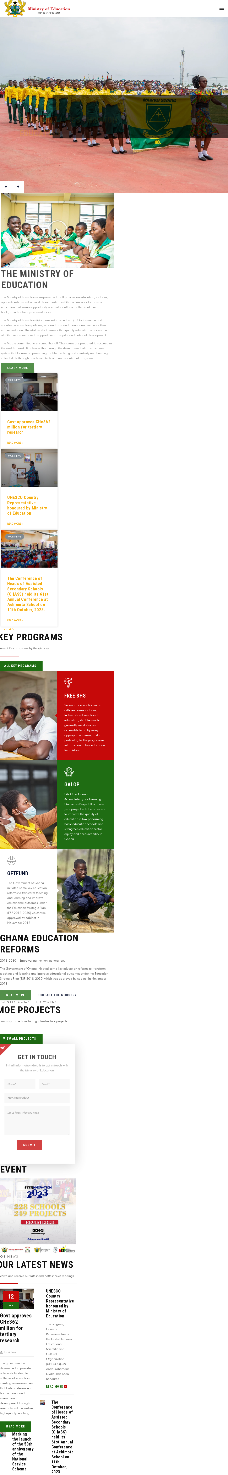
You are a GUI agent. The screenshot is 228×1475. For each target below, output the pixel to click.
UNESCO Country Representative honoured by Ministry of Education (27, 505)
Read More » (15, 442)
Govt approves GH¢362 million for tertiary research (29, 427)
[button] (57, 230)
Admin (12, 1352)
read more (15, 1426)
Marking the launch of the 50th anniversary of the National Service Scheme (23, 1451)
